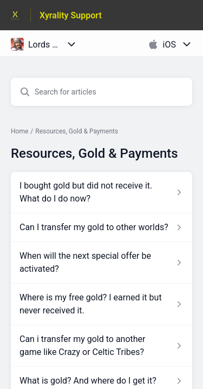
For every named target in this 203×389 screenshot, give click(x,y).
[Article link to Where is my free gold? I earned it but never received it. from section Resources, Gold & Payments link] (101, 304)
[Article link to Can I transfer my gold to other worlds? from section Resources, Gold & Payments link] (101, 227)
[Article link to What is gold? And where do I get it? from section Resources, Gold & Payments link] (101, 380)
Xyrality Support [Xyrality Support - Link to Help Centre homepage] (71, 15)
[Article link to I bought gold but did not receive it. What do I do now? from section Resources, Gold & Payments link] (101, 192)
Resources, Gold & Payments (76, 131)
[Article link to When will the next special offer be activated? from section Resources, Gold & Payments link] (101, 263)
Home (19, 131)
